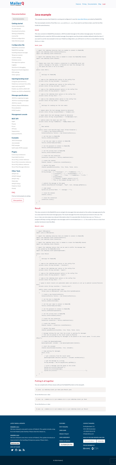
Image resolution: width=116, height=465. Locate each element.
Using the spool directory (19, 81)
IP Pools (14, 129)
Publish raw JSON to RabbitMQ (21, 91)
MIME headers (16, 110)
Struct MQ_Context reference (20, 159)
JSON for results (16, 103)
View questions (17, 200)
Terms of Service (64, 441)
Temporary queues (17, 55)
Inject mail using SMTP (18, 86)
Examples (15, 138)
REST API (15, 119)
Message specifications (20, 95)
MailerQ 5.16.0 (14, 435)
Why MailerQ (63, 426)
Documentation (92, 4)
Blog (99, 4)
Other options (16, 74)
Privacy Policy (64, 434)
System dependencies (18, 26)
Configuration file (18, 45)
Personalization (16, 108)
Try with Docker (16, 28)
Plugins (14, 152)
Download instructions (18, 31)
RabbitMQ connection (18, 47)
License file (15, 36)
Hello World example (18, 41)
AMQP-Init (15, 173)
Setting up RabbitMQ (18, 33)
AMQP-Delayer (16, 176)
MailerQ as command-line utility (21, 84)
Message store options (18, 62)
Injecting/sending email (20, 79)
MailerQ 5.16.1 (14, 426)
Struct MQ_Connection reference (21, 162)
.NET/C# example (17, 140)
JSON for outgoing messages (20, 98)
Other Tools (16, 171)
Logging (14, 65)
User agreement (64, 437)
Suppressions (16, 131)
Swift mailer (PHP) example (20, 148)
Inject (13, 121)
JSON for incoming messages (20, 100)
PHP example (16, 145)
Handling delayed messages (20, 52)
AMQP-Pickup (16, 183)
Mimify (14, 188)
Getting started (17, 23)
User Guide (62, 430)
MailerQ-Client (16, 186)
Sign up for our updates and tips (93, 437)
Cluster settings (16, 57)
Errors (13, 126)
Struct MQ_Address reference (20, 164)
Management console (19, 114)
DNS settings (15, 72)
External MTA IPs (17, 133)
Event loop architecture (18, 154)
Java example (16, 143)
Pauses (14, 124)
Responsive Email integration (20, 69)
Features (78, 4)
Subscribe (101, 441)
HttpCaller (15, 181)
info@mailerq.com (88, 433)
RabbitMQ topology (18, 50)
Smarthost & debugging (18, 67)
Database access (16, 60)
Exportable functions (18, 157)
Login (104, 4)
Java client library (83, 19)
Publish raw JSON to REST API (21, 89)
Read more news (15, 443)
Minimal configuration (18, 38)
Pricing (84, 4)
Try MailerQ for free (66, 444)
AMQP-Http (15, 178)
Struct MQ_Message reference (20, 167)
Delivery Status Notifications (20, 105)
